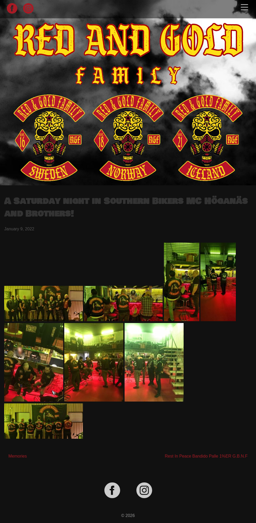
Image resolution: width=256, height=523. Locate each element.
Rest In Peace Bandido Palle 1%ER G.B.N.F (206, 456)
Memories (17, 456)
